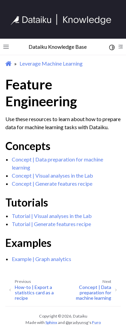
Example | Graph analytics (41, 259)
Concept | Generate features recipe (52, 183)
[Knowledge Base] (64, 19)
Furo (96, 322)
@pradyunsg (77, 322)
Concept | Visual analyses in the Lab (52, 175)
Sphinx (51, 322)
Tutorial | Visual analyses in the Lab (52, 216)
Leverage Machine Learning (51, 63)
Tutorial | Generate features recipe (51, 224)
